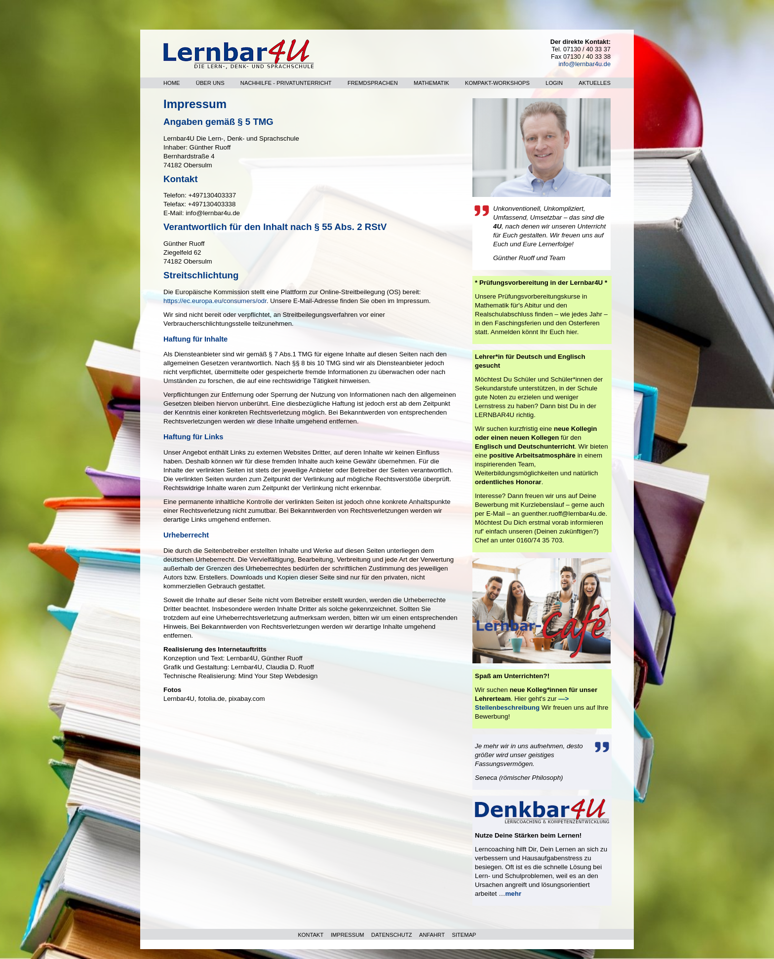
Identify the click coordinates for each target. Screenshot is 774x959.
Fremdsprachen (373, 83)
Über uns (210, 83)
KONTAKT (310, 935)
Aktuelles (595, 83)
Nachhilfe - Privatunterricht (286, 83)
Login (554, 83)
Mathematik (431, 83)
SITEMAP (464, 935)
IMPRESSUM (347, 935)
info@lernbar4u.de (585, 64)
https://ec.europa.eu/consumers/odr (215, 301)
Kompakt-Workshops (497, 83)
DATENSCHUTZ (391, 935)
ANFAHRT (432, 935)
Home (171, 83)
